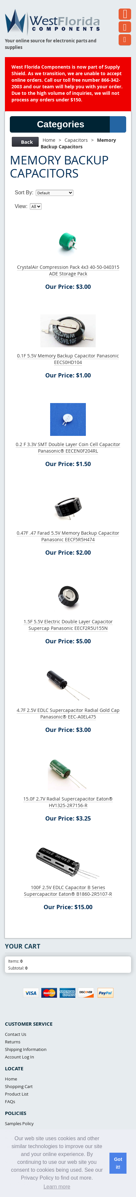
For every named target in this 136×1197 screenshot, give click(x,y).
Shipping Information (26, 1049)
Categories (81, 124)
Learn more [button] (57, 1186)
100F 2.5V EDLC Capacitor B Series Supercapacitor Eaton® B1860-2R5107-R (68, 890)
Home (49, 140)
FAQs (10, 1101)
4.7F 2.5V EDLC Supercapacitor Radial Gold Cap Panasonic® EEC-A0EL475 (68, 713)
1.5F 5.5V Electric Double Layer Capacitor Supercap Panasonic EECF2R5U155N (68, 624)
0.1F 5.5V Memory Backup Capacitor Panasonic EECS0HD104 (68, 359)
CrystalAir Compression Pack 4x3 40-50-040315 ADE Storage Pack (68, 270)
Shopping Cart (19, 1086)
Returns (12, 1042)
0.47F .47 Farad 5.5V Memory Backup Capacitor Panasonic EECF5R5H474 (68, 536)
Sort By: (24, 192)
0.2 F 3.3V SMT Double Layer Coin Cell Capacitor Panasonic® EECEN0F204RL (68, 447)
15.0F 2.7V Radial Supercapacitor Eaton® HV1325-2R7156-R (68, 802)
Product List (17, 1094)
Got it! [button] (118, 1163)
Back (24, 142)
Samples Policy (19, 1123)
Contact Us (15, 1034)
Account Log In (19, 1057)
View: (21, 206)
